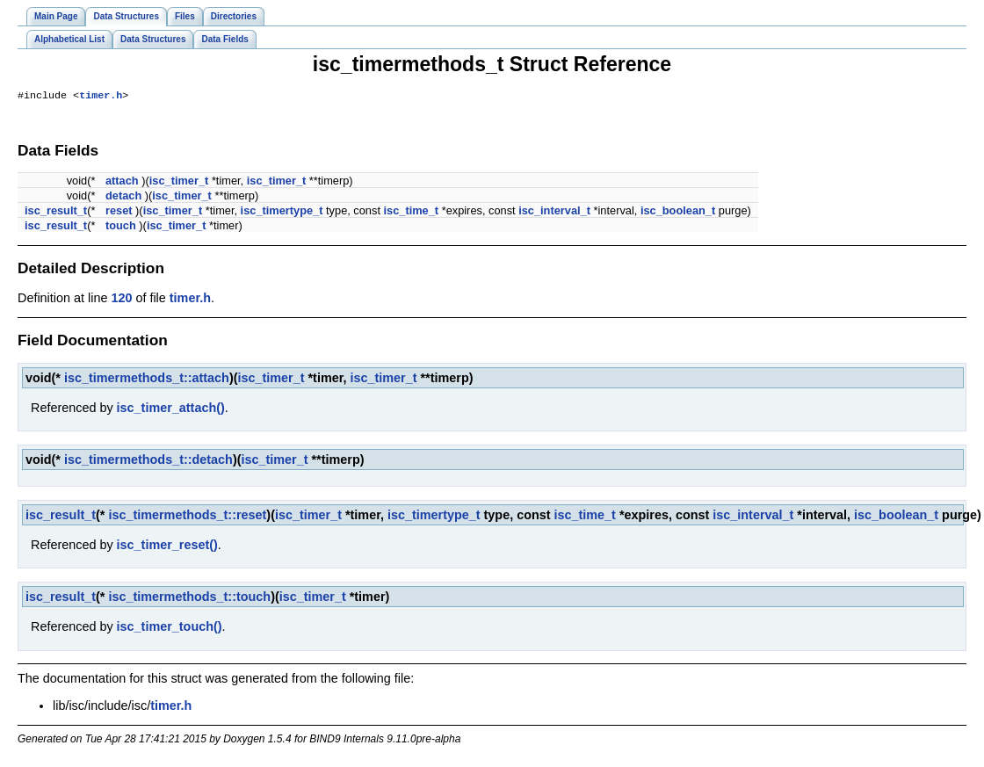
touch (120, 227)
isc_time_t (411, 212)
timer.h (100, 97)
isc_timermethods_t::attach (146, 380)
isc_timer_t (179, 182)
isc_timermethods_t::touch (189, 598)
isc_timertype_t (282, 212)
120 (121, 300)
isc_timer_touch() (169, 628)
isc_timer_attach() (171, 409)
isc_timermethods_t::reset (187, 517)
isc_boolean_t (677, 212)
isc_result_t (56, 212)
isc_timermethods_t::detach (148, 461)
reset (119, 212)
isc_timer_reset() (167, 546)
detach (123, 197)
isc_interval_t (554, 212)
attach (122, 182)
